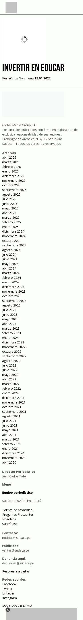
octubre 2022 (11, 351)
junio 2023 (9, 314)
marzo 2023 (10, 328)
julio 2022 (9, 365)
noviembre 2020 (13, 458)
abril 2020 (9, 462)
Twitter (7, 589)
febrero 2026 (11, 167)
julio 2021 (9, 421)
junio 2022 (9, 370)
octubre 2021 (11, 407)
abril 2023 (9, 324)
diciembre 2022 (13, 342)
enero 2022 (10, 393)
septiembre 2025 (14, 190)
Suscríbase (9, 524)
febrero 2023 (11, 333)
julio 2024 (9, 254)
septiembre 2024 (14, 245)
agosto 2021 (11, 416)
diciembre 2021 (13, 398)
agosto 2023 (11, 305)
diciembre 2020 (13, 453)
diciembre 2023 (13, 287)
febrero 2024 (11, 277)
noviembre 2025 (13, 180)
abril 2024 (9, 268)
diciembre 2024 (13, 231)
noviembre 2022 (13, 347)
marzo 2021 (10, 439)
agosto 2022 (11, 361)
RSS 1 (6, 606)
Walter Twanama (21, 79)
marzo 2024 (10, 273)
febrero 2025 (11, 222)
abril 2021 (9, 435)
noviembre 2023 (13, 291)
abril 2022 (9, 379)
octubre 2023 (11, 296)
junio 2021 (9, 425)
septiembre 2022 (14, 356)
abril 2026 (9, 157)
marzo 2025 (10, 217)
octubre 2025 (11, 185)
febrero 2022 (11, 388)
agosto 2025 (11, 194)
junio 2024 (9, 259)
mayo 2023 (10, 319)
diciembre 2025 (13, 176)
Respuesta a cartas (16, 571)
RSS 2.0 (16, 606)
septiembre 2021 (14, 411)
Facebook (9, 584)
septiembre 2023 (14, 301)
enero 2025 (10, 227)
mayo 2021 (10, 430)
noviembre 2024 (13, 236)
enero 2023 (10, 338)
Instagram (9, 598)
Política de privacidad (17, 510)
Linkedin (8, 593)
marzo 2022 (10, 384)
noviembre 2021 (13, 402)
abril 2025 (9, 213)
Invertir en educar (33, 68)
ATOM (27, 606)
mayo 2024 (10, 264)
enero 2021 (10, 448)
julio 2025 (9, 199)
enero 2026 (10, 171)
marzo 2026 (10, 162)
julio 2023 (9, 310)
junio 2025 (9, 204)
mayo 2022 (10, 374)
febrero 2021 (11, 444)
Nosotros (9, 519)
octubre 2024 (11, 240)
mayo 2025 (10, 208)
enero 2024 (10, 282)
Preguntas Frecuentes (18, 514)
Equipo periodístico (17, 492)
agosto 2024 (11, 250)
